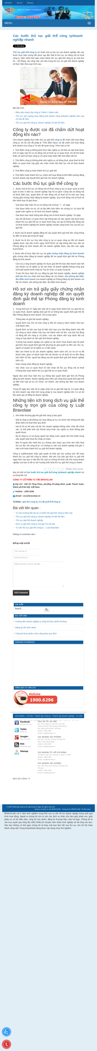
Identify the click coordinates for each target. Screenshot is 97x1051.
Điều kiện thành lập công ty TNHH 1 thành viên (37, 112)
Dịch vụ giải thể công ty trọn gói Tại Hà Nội (35, 524)
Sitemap (30, 3)
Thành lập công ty (42, 716)
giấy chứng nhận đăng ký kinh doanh (65, 253)
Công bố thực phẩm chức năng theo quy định (36, 633)
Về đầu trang (85, 809)
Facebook (27, 723)
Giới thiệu (8, 3)
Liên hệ (19, 3)
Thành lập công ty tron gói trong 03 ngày (26, 807)
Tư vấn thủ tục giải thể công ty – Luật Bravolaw (37, 527)
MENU (8, 23)
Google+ (27, 737)
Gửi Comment (21, 592)
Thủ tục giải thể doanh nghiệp (29, 520)
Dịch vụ (66, 720)
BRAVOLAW (75, 809)
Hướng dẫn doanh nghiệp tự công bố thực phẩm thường (41, 621)
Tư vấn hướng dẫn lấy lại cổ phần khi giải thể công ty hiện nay (44, 513)
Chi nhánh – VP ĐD (24, 716)
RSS (27, 745)
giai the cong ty (30, 502)
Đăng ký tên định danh (25, 627)
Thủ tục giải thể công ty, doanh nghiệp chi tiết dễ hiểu (40, 123)
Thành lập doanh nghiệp (63, 716)
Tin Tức (75, 720)
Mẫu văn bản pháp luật (51, 720)
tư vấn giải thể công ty (49, 502)
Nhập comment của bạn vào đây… (38, 574)
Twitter (27, 730)
